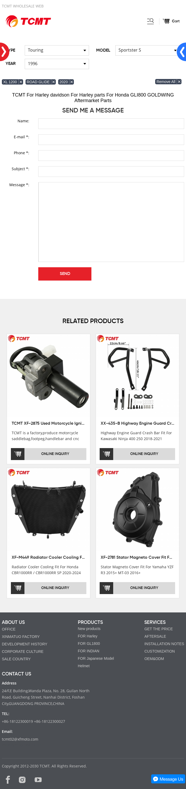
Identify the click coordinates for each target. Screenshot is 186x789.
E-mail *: (21, 136)
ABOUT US (13, 622)
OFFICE (8, 629)
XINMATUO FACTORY (21, 636)
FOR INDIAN (88, 651)
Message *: (19, 184)
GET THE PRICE (158, 629)
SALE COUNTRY (16, 659)
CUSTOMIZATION (159, 651)
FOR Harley (88, 636)
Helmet (84, 666)
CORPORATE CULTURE (23, 651)
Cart (176, 21)
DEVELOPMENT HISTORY (24, 644)
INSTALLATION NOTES (164, 644)
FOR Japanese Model (96, 658)
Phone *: (21, 152)
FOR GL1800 (89, 643)
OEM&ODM (154, 659)
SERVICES (155, 622)
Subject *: (20, 168)
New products (89, 629)
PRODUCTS (90, 622)
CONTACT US (16, 674)
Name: (23, 120)
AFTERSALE (155, 636)
